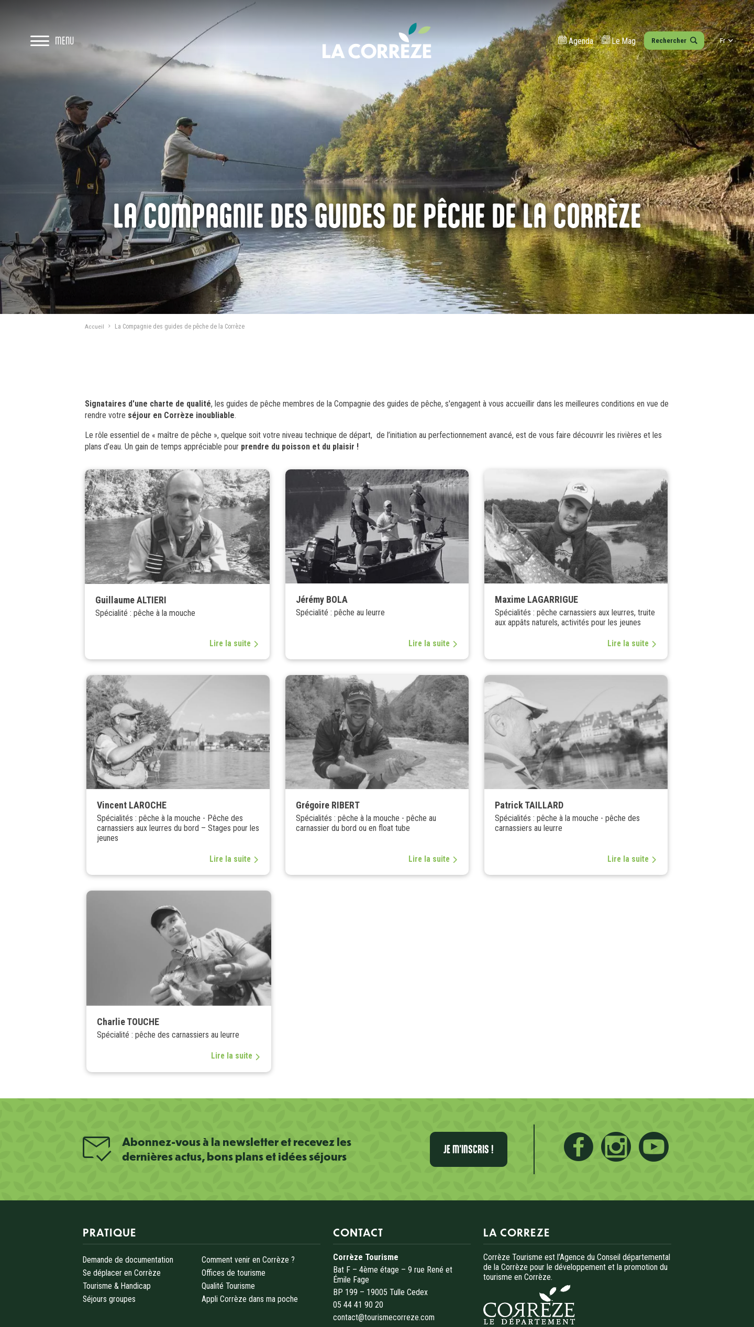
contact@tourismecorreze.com (384, 1314)
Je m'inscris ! (479, 1148)
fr (723, 47)
